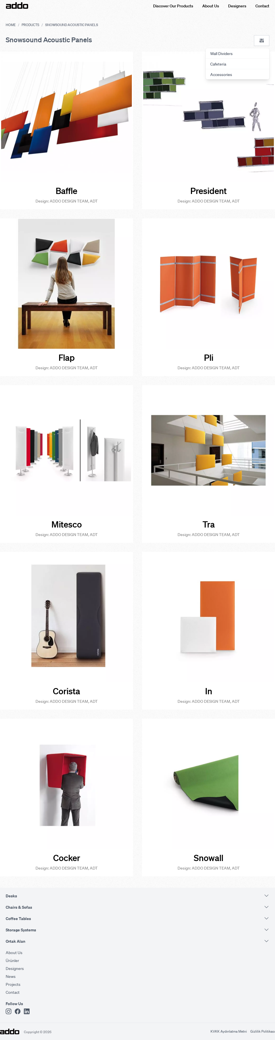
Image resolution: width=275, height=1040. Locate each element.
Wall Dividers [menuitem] (221, 53)
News (11, 976)
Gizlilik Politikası (262, 1031)
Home (11, 25)
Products (30, 25)
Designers (237, 5)
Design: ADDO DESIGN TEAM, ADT (67, 200)
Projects (13, 984)
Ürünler (12, 960)
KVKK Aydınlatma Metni (229, 1031)
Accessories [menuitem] (221, 74)
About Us (210, 5)
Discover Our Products (173, 5)
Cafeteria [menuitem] (218, 63)
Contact (262, 5)
